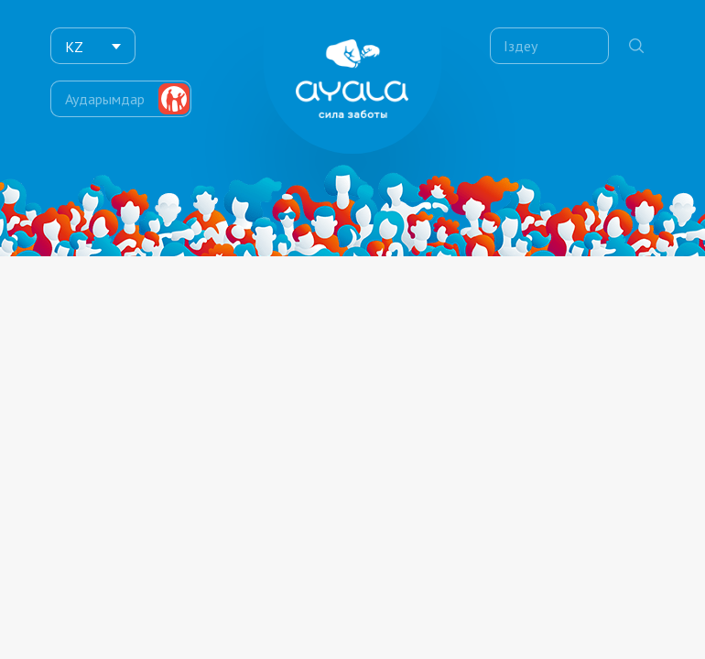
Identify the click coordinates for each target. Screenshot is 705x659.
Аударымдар (105, 96)
